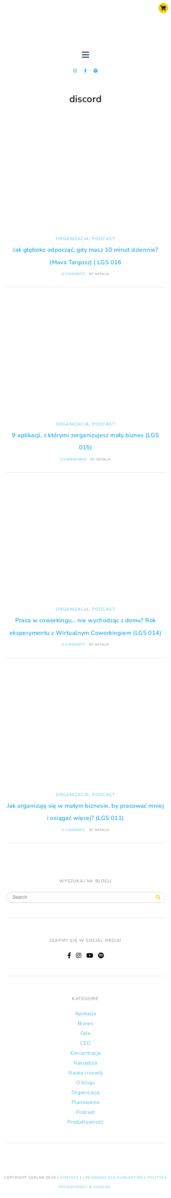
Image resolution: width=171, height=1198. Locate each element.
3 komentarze (73, 459)
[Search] (158, 897)
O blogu (85, 1082)
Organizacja (72, 239)
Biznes (85, 1023)
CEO (85, 1043)
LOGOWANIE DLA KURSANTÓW (113, 1177)
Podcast (103, 239)
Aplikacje (86, 1013)
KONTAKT (70, 1177)
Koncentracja (85, 1053)
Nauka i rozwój (85, 1072)
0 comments (73, 274)
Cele (85, 1033)
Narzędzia (85, 1062)
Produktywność (85, 1122)
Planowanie (85, 1102)
